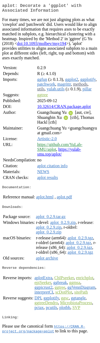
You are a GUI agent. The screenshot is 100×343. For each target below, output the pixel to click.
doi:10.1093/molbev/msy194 (41, 45)
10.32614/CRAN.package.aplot (64, 108)
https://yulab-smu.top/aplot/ (59, 153)
